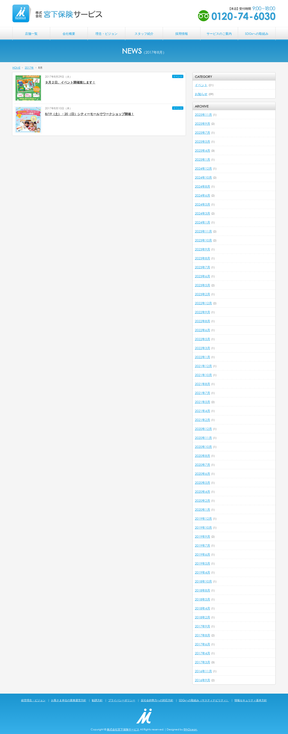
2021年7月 (202, 393)
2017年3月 (202, 662)
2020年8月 (202, 456)
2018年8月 (202, 590)
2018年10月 (203, 581)
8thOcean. (191, 729)
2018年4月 (202, 608)
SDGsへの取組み (256, 33)
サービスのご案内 (219, 33)
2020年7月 (202, 464)
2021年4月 (202, 411)
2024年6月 (202, 195)
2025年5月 (202, 141)
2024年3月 (202, 213)
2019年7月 (202, 545)
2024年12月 (203, 168)
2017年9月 (202, 626)
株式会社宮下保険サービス (123, 729)
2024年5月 (202, 204)
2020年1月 (202, 509)
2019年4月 (202, 572)
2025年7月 (202, 132)
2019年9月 (202, 536)
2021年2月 (202, 420)
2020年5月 (202, 482)
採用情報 (181, 33)
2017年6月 (202, 644)
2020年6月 (202, 473)
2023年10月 (203, 240)
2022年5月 (202, 339)
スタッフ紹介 (144, 33)
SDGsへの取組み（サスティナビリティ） (204, 700)
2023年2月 (202, 294)
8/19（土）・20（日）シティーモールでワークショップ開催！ (89, 114)
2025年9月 (202, 123)
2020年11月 (203, 438)
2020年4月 (202, 491)
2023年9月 (202, 249)
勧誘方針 (97, 700)
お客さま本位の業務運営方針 (68, 700)
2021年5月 (202, 402)
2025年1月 (202, 159)
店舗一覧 (31, 33)
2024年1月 (202, 222)
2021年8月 (202, 384)
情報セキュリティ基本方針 (250, 700)
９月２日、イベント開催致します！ (70, 82)
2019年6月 (202, 554)
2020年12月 (203, 429)
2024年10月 (203, 177)
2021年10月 (203, 375)
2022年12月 (203, 303)
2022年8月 (202, 321)
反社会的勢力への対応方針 (157, 700)
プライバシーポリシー (121, 700)
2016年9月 (202, 680)
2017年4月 (202, 653)
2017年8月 (202, 635)
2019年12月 (203, 518)
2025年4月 (202, 150)
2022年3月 (202, 348)
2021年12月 (203, 366)
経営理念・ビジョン (33, 700)
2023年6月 (202, 276)
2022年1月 (202, 357)
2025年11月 (203, 114)
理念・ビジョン (106, 33)
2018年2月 (202, 617)
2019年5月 (202, 563)
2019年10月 (203, 527)
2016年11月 (203, 671)
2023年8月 (202, 258)
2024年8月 (202, 186)
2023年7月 (202, 267)
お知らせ (201, 94)
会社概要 (69, 33)
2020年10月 (203, 447)
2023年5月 (202, 285)
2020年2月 (202, 500)
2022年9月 (202, 312)
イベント (177, 76)
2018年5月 (202, 599)
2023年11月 (203, 231)
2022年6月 (202, 330)
